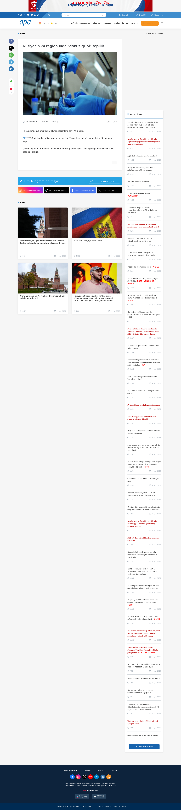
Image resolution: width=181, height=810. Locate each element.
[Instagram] (21, 15)
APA (25, 138)
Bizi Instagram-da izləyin (30, 190)
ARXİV (101, 770)
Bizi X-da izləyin (106, 190)
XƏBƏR (107, 23)
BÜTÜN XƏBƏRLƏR (80, 23)
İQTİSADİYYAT (121, 23)
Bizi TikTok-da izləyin (55, 190)
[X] (25, 15)
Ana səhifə (151, 33)
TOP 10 (113, 770)
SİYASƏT (97, 23)
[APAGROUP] (90, 790)
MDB (160, 33)
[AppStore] (99, 796)
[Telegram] (32, 15)
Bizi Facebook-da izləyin (83, 190)
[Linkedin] (35, 15)
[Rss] (38, 15)
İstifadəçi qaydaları (105, 806)
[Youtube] (28, 15)
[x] (84, 777)
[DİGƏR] (161, 23)
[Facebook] (18, 15)
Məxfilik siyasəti (120, 806)
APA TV (134, 23)
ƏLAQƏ (87, 770)
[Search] (103, 15)
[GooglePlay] (82, 796)
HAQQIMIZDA (70, 770)
